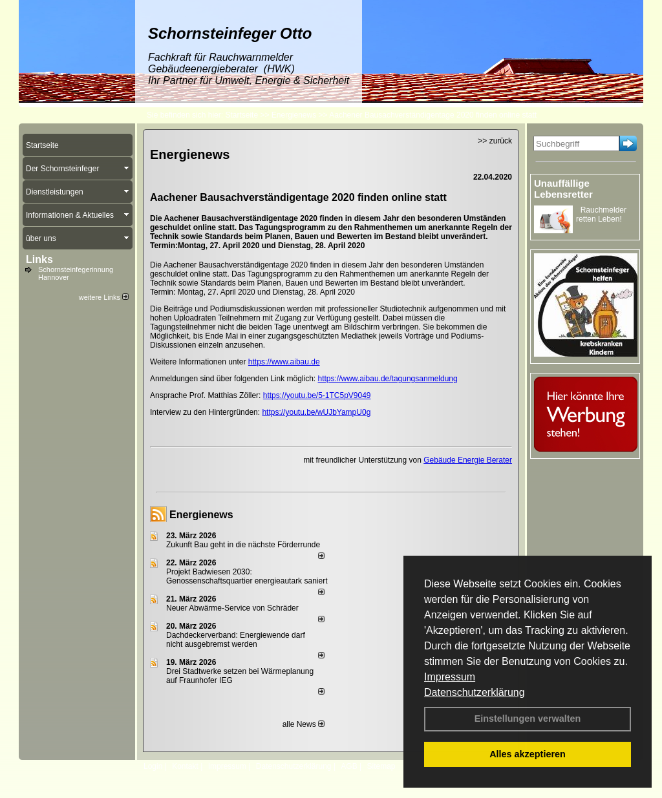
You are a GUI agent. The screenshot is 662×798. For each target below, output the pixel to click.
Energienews (201, 514)
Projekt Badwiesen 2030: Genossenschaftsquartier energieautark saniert (246, 576)
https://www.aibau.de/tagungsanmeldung (388, 378)
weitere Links (104, 297)
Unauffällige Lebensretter (563, 189)
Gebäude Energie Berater (467, 460)
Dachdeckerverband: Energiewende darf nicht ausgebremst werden (235, 640)
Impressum (449, 676)
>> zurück (495, 140)
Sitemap (381, 766)
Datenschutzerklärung (474, 692)
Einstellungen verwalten (528, 718)
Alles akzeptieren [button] (527, 754)
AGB (349, 766)
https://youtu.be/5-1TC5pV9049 (317, 395)
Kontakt (185, 766)
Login (153, 766)
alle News (304, 724)
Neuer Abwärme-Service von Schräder (232, 608)
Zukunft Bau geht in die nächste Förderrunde (243, 544)
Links (39, 259)
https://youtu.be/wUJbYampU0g (316, 412)
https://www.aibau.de (284, 361)
